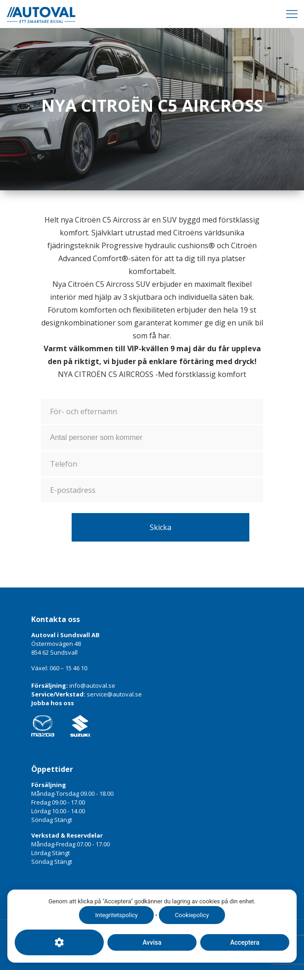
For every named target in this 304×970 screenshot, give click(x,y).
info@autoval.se (92, 685)
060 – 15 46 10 (68, 668)
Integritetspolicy (116, 915)
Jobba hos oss (52, 703)
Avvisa (151, 942)
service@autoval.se (114, 694)
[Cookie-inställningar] (59, 942)
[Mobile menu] (291, 14)
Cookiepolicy (192, 915)
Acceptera (244, 942)
